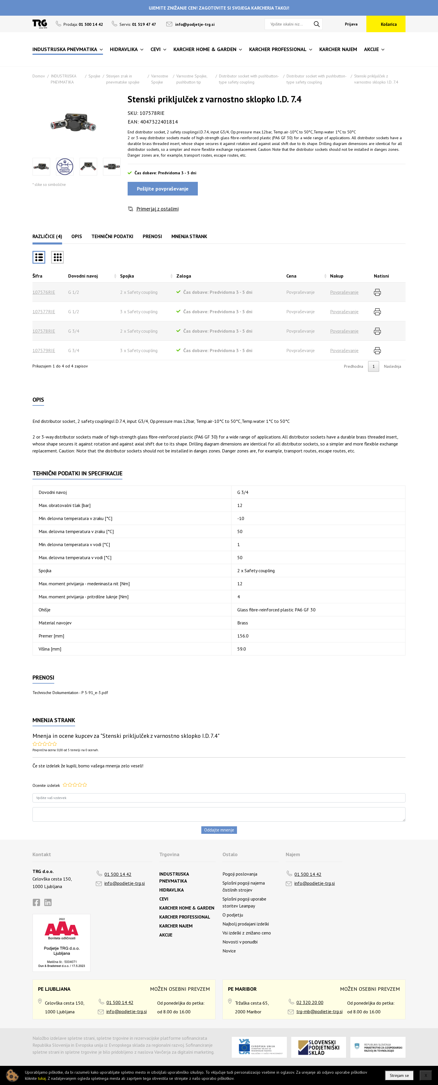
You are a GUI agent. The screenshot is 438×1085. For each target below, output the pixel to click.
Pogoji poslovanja (239, 874)
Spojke (94, 76)
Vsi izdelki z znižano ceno (246, 933)
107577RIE (43, 311)
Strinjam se (399, 1075)
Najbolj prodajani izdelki (245, 924)
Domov (38, 76)
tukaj (42, 1078)
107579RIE (43, 350)
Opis (76, 236)
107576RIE (43, 292)
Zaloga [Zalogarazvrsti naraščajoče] (183, 276)
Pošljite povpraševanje (163, 188)
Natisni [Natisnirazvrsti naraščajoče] (381, 276)
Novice (229, 951)
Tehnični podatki (112, 236)
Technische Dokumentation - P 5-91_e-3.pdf (70, 692)
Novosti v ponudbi (240, 942)
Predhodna (353, 366)
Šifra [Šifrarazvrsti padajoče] (37, 276)
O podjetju (232, 915)
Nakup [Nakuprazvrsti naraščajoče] (336, 276)
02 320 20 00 (309, 1002)
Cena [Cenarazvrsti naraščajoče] (291, 276)
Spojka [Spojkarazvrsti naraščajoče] (127, 276)
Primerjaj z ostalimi (157, 208)
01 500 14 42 (117, 874)
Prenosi (152, 236)
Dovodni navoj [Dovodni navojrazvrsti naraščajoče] (83, 276)
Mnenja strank (189, 236)
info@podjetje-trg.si (195, 24)
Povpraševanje (344, 292)
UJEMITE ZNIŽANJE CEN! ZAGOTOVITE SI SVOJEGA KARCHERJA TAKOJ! (219, 8)
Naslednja (392, 366)
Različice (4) (47, 236)
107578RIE (43, 331)
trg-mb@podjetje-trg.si (319, 1011)
